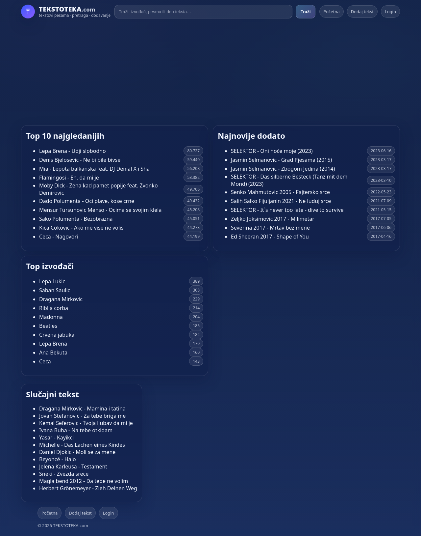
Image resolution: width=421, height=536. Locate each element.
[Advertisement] (210, 72)
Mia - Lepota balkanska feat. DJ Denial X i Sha (94, 168)
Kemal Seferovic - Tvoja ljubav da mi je (86, 423)
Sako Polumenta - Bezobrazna (76, 218)
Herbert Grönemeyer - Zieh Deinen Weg (88, 488)
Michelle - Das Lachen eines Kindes (82, 444)
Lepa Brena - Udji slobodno (72, 151)
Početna (331, 11)
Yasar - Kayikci (56, 437)
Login (390, 11)
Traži (305, 11)
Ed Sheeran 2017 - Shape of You (270, 236)
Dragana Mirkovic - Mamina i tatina (82, 408)
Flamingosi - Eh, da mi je (69, 177)
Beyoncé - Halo (57, 459)
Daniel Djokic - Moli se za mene (77, 452)
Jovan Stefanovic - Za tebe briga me (82, 415)
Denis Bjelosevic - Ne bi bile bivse (79, 159)
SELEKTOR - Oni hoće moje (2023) (272, 151)
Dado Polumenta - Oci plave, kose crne (86, 201)
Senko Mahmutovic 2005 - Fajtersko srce (280, 192)
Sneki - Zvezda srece (63, 473)
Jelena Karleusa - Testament (73, 466)
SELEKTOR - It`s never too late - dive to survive (287, 209)
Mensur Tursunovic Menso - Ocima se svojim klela (100, 209)
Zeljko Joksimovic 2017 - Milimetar (272, 218)
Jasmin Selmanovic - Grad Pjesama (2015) (281, 159)
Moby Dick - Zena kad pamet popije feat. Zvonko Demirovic (98, 189)
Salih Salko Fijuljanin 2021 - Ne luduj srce (281, 201)
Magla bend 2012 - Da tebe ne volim (83, 481)
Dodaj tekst (362, 11)
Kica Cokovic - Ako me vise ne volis (81, 227)
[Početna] (66, 11)
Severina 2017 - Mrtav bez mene (270, 227)
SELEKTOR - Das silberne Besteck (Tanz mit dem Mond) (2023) (289, 180)
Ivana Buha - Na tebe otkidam (75, 430)
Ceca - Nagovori (58, 236)
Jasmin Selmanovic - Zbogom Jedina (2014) (283, 168)
